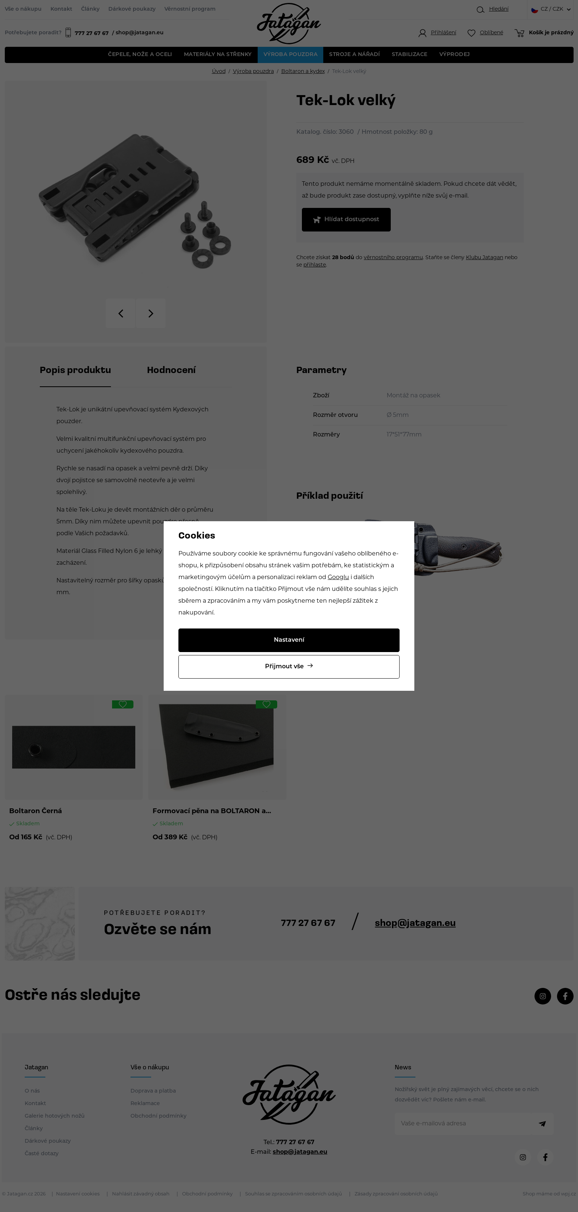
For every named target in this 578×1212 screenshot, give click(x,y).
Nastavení (289, 640)
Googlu (338, 578)
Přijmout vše (284, 667)
